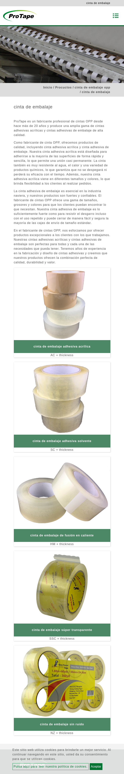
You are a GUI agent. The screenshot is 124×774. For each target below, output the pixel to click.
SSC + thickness (62, 638)
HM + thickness (62, 544)
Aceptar (96, 766)
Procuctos (63, 87)
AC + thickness (62, 355)
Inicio (47, 87)
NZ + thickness (62, 733)
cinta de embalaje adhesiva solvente (62, 441)
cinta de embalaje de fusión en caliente (62, 535)
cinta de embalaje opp (92, 87)
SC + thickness (62, 449)
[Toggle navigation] (115, 16)
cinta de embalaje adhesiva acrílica (62, 346)
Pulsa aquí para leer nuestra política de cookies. (51, 766)
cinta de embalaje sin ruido (62, 724)
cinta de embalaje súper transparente (62, 630)
